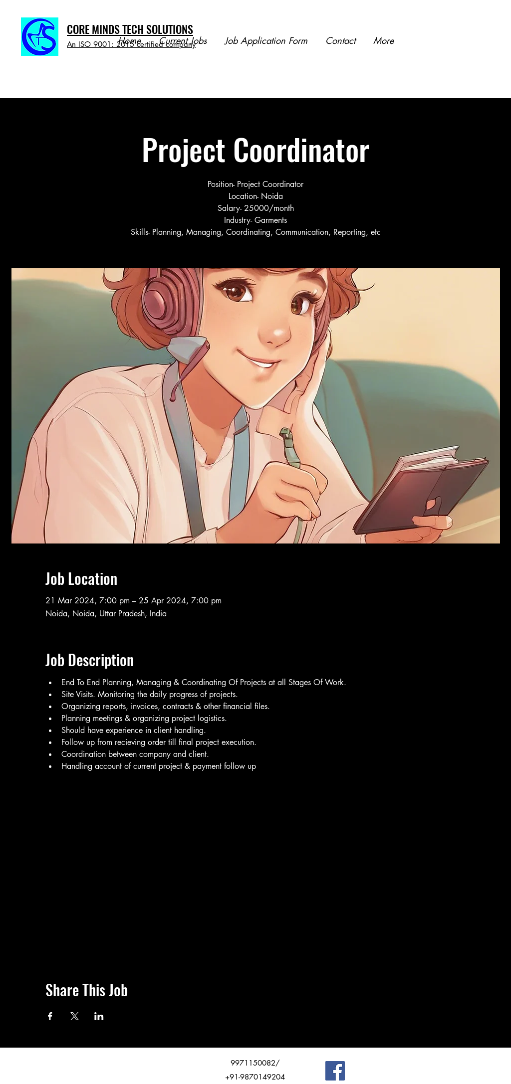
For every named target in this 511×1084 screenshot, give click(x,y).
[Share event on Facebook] (50, 1016)
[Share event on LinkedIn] (99, 1016)
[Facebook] (335, 1071)
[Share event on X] (74, 1016)
